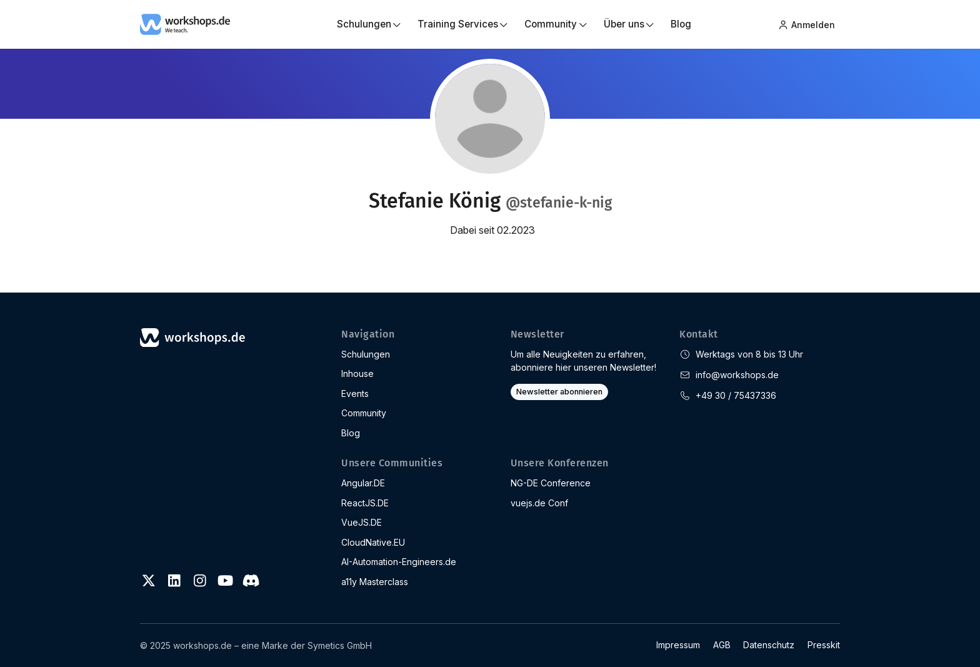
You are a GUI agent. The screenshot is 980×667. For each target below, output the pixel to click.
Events (355, 393)
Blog (681, 24)
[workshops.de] (185, 23)
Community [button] (550, 24)
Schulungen (365, 354)
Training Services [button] (458, 24)
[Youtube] (225, 581)
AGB (722, 644)
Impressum (678, 644)
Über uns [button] (624, 24)
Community (363, 413)
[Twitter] (149, 581)
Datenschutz (768, 644)
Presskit (824, 644)
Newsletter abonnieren (559, 391)
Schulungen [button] (364, 24)
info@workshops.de (737, 374)
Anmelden (807, 24)
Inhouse (357, 373)
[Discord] (250, 581)
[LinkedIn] (174, 581)
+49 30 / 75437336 (736, 395)
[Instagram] (200, 581)
